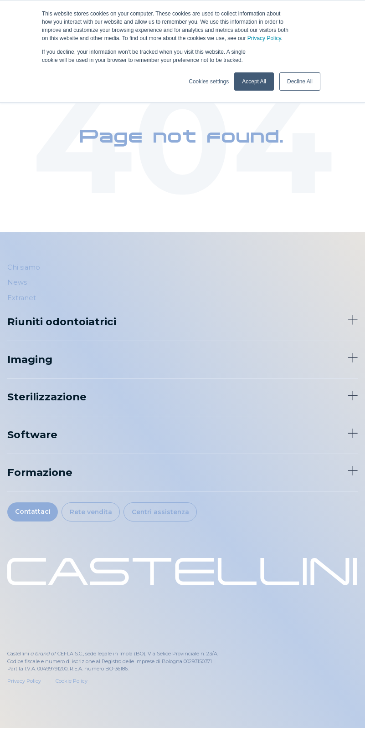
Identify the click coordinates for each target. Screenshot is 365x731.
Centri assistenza (175, 513)
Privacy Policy (264, 38)
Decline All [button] (300, 81)
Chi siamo (23, 267)
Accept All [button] (254, 81)
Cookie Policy (71, 683)
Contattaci (35, 513)
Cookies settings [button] (209, 81)
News (17, 282)
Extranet (21, 298)
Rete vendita (99, 513)
